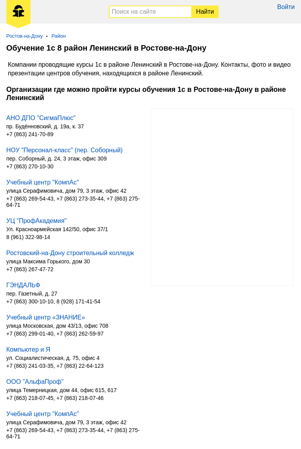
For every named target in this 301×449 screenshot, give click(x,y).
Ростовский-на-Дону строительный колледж (70, 253)
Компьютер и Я (28, 349)
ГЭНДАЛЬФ (23, 285)
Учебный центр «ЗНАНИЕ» (45, 317)
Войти (286, 7)
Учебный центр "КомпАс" (42, 182)
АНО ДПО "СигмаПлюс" (41, 118)
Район (58, 36)
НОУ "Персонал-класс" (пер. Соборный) (64, 150)
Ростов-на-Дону (24, 36)
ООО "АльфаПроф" (34, 381)
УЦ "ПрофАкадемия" (36, 220)
